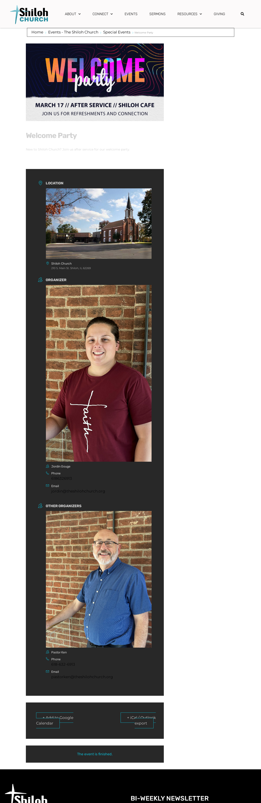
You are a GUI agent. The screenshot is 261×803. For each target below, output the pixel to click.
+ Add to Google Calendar (54, 720)
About (73, 13)
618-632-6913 (63, 664)
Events (131, 14)
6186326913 (61, 478)
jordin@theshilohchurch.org (78, 491)
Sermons (157, 14)
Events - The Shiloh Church (73, 32)
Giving (219, 14)
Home (37, 32)
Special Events (116, 32)
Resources (189, 13)
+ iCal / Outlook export (141, 720)
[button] (242, 14)
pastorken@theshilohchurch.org (82, 677)
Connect (102, 13)
